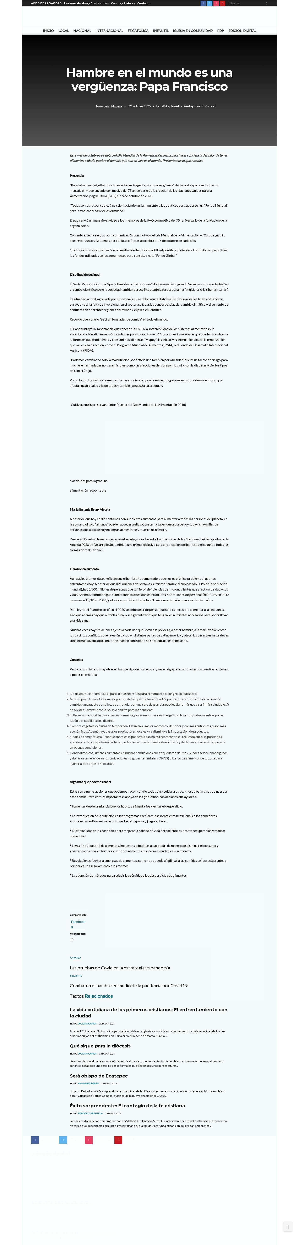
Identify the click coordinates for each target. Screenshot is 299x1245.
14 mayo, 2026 (113, 1113)
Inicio (48, 31)
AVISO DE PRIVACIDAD (46, 3)
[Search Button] (266, 3)
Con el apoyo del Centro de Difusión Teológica (61, 1237)
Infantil (160, 31)
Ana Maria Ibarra (88, 1083)
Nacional (82, 31)
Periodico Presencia (90, 1113)
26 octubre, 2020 (140, 106)
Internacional (109, 31)
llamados (176, 106)
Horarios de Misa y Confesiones (86, 3)
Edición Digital (242, 31)
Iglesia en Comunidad (193, 31)
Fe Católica (138, 31)
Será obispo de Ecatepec (99, 1076)
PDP (220, 31)
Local (63, 31)
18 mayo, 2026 (107, 1053)
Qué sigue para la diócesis (100, 1046)
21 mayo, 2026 (107, 1023)
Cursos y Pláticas (123, 3)
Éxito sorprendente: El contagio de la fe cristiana (127, 1105)
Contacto (144, 3)
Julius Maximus (113, 106)
